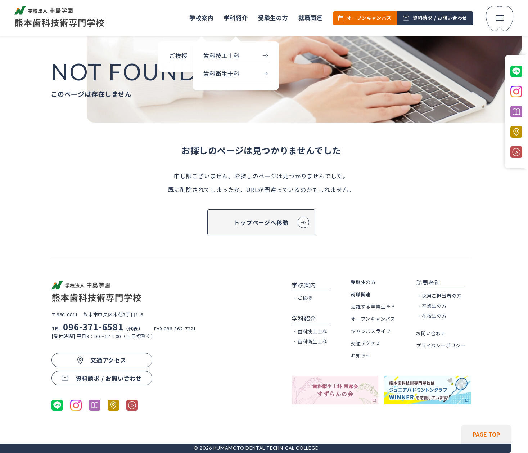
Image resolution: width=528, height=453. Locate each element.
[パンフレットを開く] (94, 404)
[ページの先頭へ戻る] (465, 434)
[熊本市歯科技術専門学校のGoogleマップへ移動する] (113, 404)
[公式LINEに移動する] (57, 404)
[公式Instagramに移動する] (76, 404)
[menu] (500, 18)
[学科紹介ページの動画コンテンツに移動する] (132, 404)
